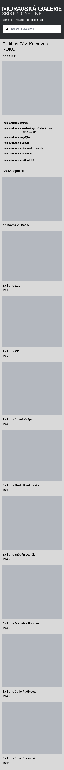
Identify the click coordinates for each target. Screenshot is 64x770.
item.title (7, 19)
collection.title (35, 19)
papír (26, 142)
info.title (19, 19)
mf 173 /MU (29, 160)
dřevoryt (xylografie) (33, 148)
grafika (26, 137)
